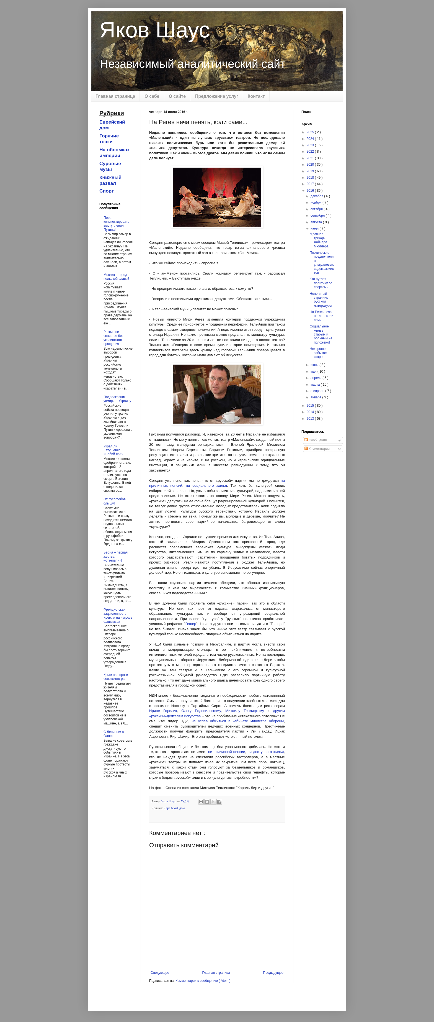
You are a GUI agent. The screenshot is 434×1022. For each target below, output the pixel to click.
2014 (311, 412)
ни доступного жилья (266, 752)
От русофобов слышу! (115, 501)
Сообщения (315, 440)
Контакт (256, 96)
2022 (311, 151)
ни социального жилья (206, 485)
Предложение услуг (216, 96)
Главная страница (115, 96)
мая (314, 371)
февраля (318, 391)
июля (315, 228)
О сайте (177, 96)
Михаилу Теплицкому (244, 711)
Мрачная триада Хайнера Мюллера (319, 240)
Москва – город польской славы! (116, 277)
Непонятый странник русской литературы (321, 300)
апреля (316, 378)
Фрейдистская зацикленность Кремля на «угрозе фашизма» (118, 615)
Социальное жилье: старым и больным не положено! (321, 334)
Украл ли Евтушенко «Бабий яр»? (113, 450)
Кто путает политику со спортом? (321, 283)
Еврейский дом (174, 808)
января (316, 397)
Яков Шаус (154, 29)
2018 (311, 178)
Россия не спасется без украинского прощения (113, 338)
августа (317, 222)
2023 (311, 145)
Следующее (160, 973)
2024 (311, 139)
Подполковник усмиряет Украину (117, 399)
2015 (311, 406)
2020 (311, 165)
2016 (311, 191)
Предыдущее (273, 973)
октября (317, 209)
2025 (311, 132)
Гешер (190, 624)
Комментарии (317, 449)
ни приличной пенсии (226, 752)
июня (315, 365)
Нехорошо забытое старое (318, 353)
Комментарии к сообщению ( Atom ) (203, 981)
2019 (311, 171)
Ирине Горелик (163, 711)
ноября (316, 202)
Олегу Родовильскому (201, 711)
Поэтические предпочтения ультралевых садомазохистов (322, 263)
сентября (318, 215)
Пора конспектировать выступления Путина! (116, 224)
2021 (311, 158)
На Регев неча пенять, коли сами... (321, 316)
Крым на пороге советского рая (116, 677)
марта (316, 384)
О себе (151, 96)
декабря (317, 196)
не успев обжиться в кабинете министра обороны (238, 721)
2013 (311, 419)
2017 (311, 184)
